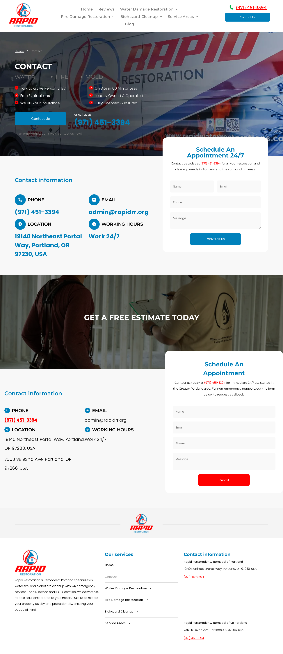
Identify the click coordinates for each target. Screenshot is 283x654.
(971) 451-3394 (251, 7)
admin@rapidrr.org (119, 212)
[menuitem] (86, 9)
